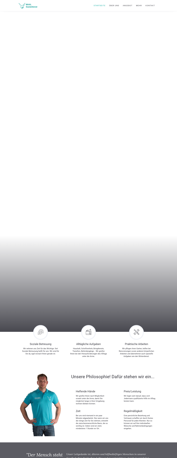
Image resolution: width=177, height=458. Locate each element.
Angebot (127, 6)
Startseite (99, 6)
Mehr (139, 6)
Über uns (114, 6)
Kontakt (150, 6)
